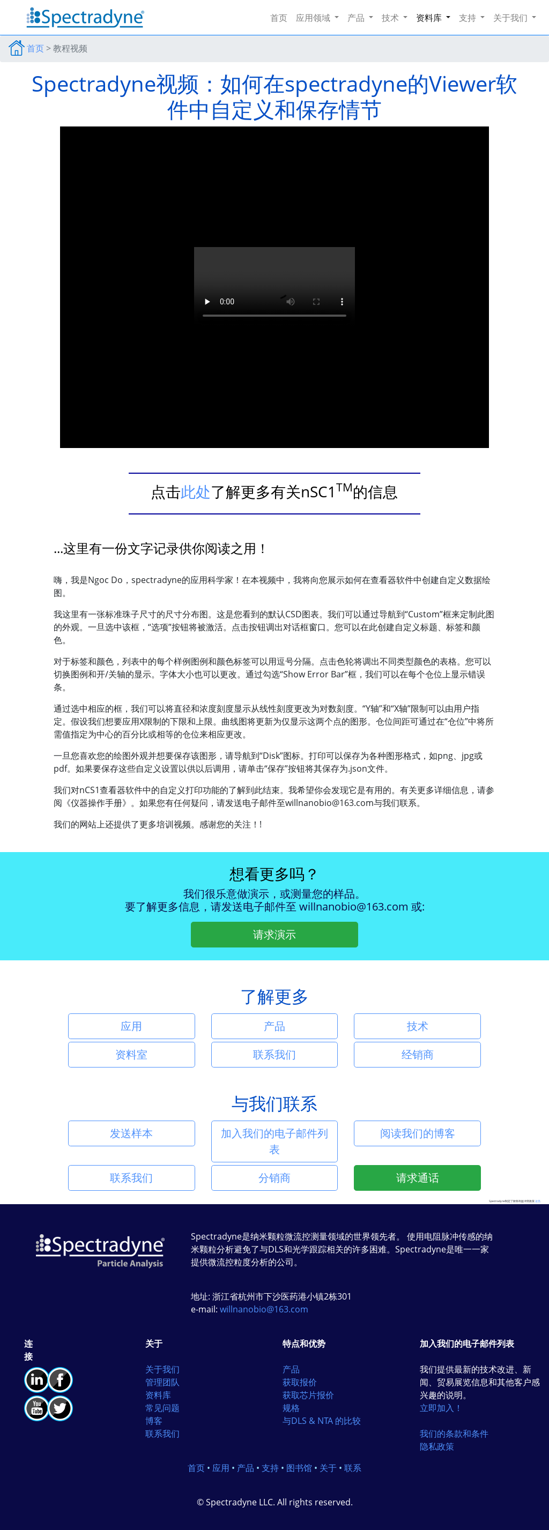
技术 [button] (391, 18)
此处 (196, 491)
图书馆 (299, 1468)
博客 (153, 1421)
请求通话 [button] (417, 1177)
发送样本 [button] (131, 1133)
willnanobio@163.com (355, 906)
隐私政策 (437, 1446)
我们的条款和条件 (454, 1433)
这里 (537, 1201)
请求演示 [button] (274, 934)
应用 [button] (131, 1026)
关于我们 (162, 1369)
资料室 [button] (131, 1054)
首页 (281, 17)
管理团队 (162, 1382)
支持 (270, 1468)
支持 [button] (468, 18)
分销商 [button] (274, 1177)
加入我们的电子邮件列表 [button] (274, 1141)
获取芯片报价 (308, 1395)
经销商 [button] (418, 1054)
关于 (328, 1468)
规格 (291, 1408)
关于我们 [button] (511, 18)
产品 (291, 1369)
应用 (220, 1468)
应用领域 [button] (314, 18)
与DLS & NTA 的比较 (322, 1421)
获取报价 (300, 1382)
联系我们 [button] (274, 1054)
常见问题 (162, 1408)
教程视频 (70, 48)
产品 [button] (357, 18)
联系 (352, 1468)
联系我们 (162, 1433)
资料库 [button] (430, 18)
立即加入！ (441, 1408)
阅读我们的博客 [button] (417, 1133)
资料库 (158, 1395)
